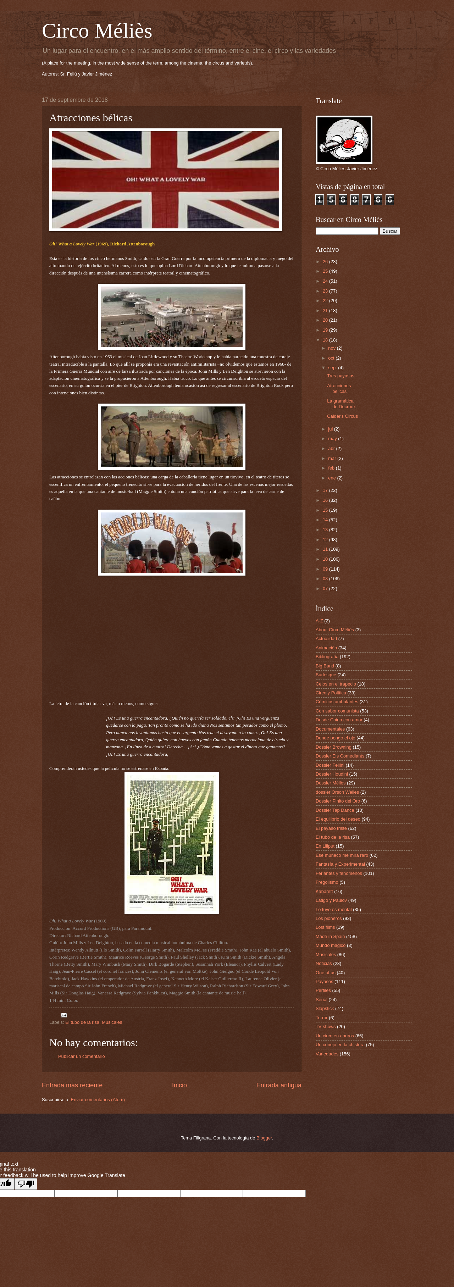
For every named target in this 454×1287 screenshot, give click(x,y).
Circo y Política (331, 692)
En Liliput (325, 846)
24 (326, 281)
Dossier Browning (333, 747)
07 (326, 588)
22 (326, 300)
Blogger (264, 1138)
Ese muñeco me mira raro (342, 855)
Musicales (112, 1022)
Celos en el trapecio (336, 684)
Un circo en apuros (335, 1035)
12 (326, 539)
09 (326, 569)
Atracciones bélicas (339, 388)
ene (332, 478)
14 (326, 519)
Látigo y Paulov (331, 900)
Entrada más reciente (72, 1085)
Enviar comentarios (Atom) (98, 1099)
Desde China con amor (339, 719)
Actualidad (326, 638)
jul (331, 429)
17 (326, 490)
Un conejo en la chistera (340, 1044)
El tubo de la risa (82, 1022)
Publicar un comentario (81, 1056)
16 (326, 500)
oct (332, 358)
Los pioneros (329, 918)
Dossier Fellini (330, 765)
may (333, 438)
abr (332, 448)
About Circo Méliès (335, 629)
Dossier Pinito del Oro (338, 801)
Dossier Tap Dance (335, 810)
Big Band (325, 666)
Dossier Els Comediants (340, 756)
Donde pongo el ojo (335, 737)
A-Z (319, 620)
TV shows (326, 1026)
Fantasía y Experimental (340, 864)
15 (326, 510)
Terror (322, 1017)
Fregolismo (327, 882)
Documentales (330, 729)
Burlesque (326, 674)
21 (326, 310)
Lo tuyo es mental (334, 909)
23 (326, 291)
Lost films (325, 927)
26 (326, 261)
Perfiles (323, 990)
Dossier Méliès (330, 783)
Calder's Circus (342, 416)
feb (332, 468)
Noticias (324, 963)
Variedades (327, 1053)
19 (326, 330)
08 (326, 578)
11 (326, 549)
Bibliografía (327, 656)
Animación (326, 647)
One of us (326, 972)
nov (332, 348)
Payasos (324, 981)
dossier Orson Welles (337, 792)
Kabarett (324, 891)
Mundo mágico (330, 945)
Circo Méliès (97, 30)
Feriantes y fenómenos (339, 873)
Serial (321, 999)
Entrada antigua (278, 1085)
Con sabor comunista (337, 711)
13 (326, 529)
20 (326, 320)
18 (326, 340)
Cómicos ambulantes (337, 701)
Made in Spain (330, 936)
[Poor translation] (26, 1184)
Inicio (179, 1085)
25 (326, 271)
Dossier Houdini (332, 774)
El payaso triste (331, 828)
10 (326, 559)
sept (333, 367)
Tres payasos (340, 375)
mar (332, 458)
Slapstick (325, 1008)
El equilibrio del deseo (338, 819)
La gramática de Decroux (341, 403)
